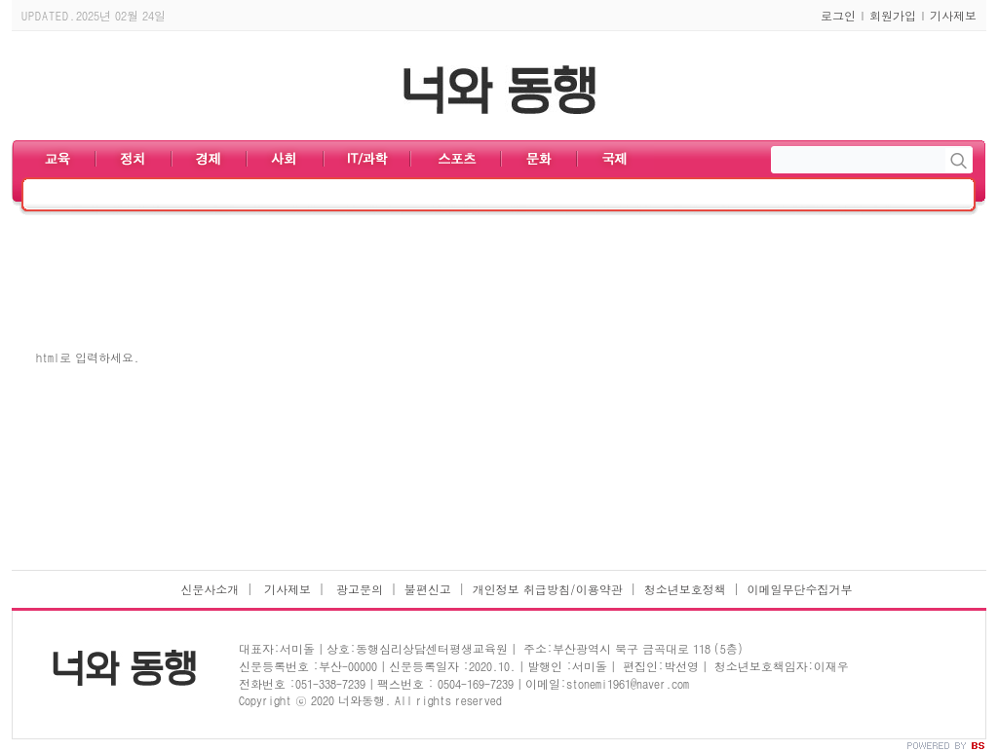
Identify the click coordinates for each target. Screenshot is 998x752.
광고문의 (357, 589)
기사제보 (953, 15)
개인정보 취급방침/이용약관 (548, 589)
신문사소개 (209, 589)
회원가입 (892, 15)
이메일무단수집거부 (800, 589)
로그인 (838, 15)
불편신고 (427, 589)
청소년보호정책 (685, 589)
